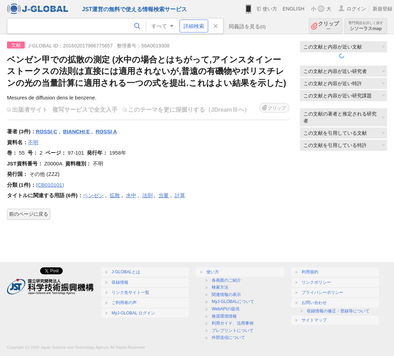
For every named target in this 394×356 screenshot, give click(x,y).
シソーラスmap (365, 26)
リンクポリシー (316, 282)
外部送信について (228, 337)
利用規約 (310, 271)
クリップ (328, 26)
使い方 (270, 9)
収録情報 (120, 282)
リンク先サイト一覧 (130, 292)
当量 (163, 195)
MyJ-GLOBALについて (233, 301)
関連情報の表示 (226, 294)
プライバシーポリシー (322, 292)
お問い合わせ (314, 302)
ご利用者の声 (124, 302)
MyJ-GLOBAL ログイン (133, 313)
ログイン (356, 9)
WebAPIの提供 (226, 308)
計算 (180, 195)
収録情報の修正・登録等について (338, 311)
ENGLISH (293, 9)
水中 (131, 195)
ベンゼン (93, 195)
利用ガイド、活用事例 (232, 323)
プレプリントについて (232, 330)
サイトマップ (314, 320)
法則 (147, 195)
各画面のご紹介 (226, 280)
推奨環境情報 (224, 316)
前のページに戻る (28, 214)
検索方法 (220, 287)
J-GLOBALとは (126, 271)
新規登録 (382, 9)
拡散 (114, 195)
